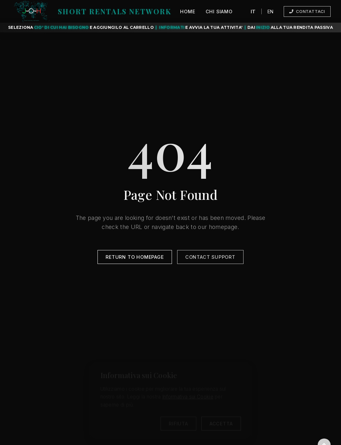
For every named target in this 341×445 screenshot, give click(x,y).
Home (187, 11)
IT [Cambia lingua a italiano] (253, 11)
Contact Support (210, 258)
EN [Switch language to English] (270, 11)
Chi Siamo (219, 11)
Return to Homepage (135, 258)
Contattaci (307, 11)
